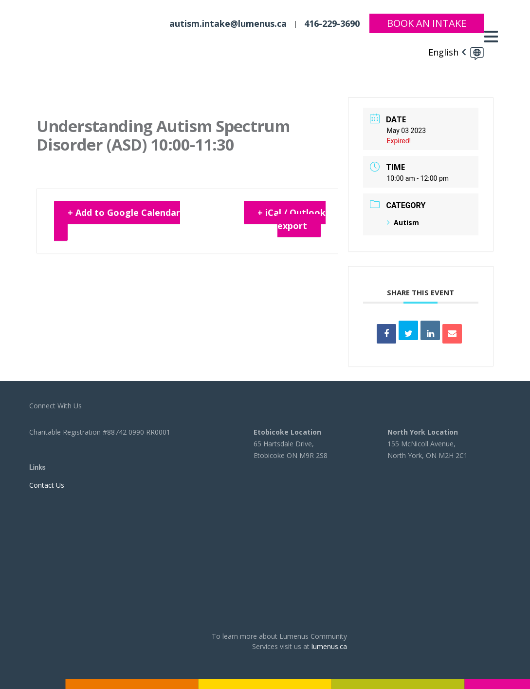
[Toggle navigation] (493, 36)
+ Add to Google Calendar (124, 212)
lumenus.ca (329, 646)
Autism (403, 222)
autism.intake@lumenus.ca (228, 23)
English (443, 52)
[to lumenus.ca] (86, 35)
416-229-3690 (332, 23)
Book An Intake (426, 23)
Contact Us (46, 485)
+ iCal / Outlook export (291, 219)
